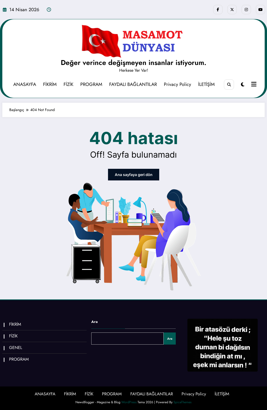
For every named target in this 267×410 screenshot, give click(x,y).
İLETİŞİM (206, 84)
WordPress (129, 402)
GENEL (15, 348)
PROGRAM (91, 84)
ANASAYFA (24, 84)
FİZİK (68, 84)
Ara (94, 321)
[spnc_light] (242, 84)
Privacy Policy (177, 84)
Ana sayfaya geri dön (133, 174)
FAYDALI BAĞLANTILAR (133, 84)
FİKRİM (50, 84)
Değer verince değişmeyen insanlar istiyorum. (133, 63)
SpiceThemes (182, 402)
